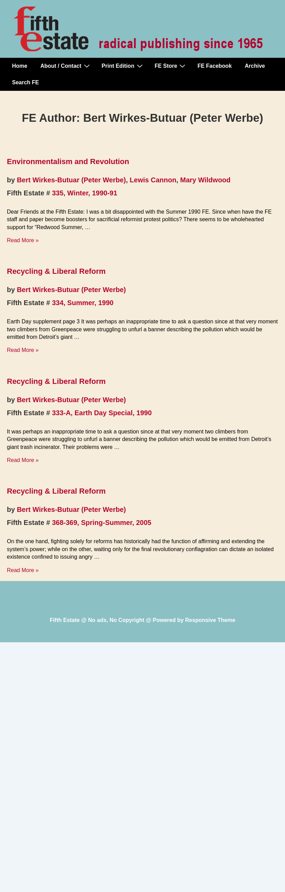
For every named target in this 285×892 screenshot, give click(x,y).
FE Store (171, 66)
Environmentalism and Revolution (68, 161)
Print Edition (123, 66)
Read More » (23, 240)
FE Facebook (214, 66)
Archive (255, 66)
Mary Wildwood (205, 180)
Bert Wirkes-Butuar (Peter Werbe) (71, 180)
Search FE (25, 82)
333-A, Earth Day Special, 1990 (102, 413)
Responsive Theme (210, 620)
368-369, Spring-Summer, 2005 (101, 522)
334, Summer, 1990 (82, 303)
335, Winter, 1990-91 (84, 193)
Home (19, 66)
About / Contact (65, 66)
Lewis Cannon (153, 180)
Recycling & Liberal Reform (56, 271)
